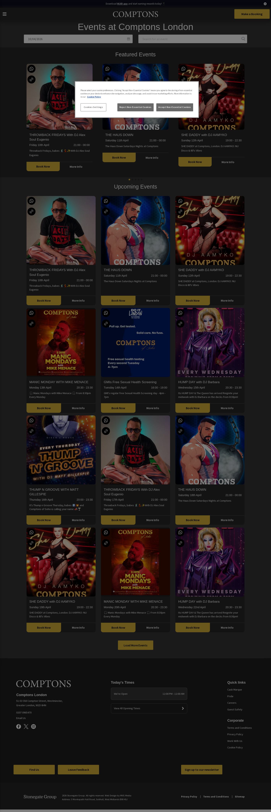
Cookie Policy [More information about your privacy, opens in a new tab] (94, 97)
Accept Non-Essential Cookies (174, 107)
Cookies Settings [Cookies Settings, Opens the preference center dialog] (93, 107)
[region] (137, 99)
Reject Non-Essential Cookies (135, 107)
